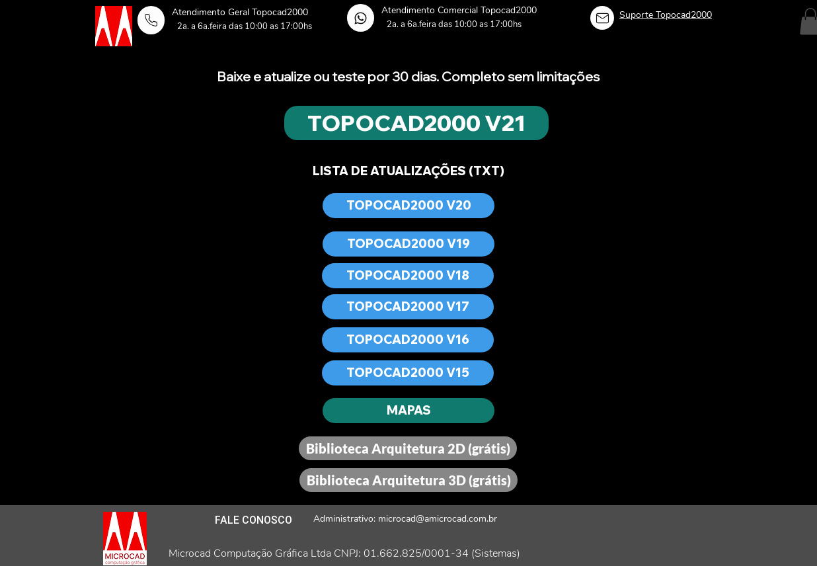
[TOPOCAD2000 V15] (408, 372)
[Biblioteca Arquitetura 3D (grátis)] (408, 480)
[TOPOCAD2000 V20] (408, 205)
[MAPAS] (408, 410)
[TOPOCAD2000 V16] (408, 339)
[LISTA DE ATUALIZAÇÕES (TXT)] (408, 171)
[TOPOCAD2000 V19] (408, 244)
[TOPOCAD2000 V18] (408, 275)
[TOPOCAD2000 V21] (416, 123)
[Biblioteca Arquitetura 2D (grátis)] (408, 448)
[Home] (151, 20)
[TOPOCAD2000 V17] (408, 306)
